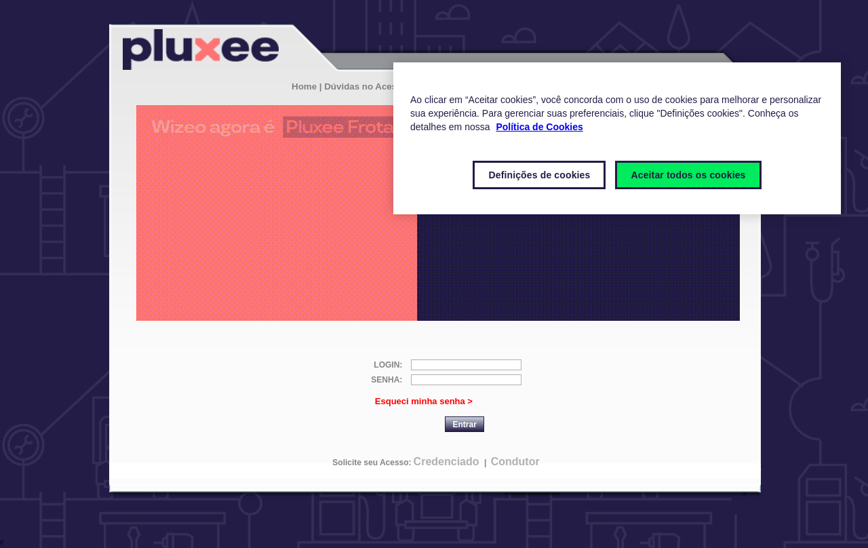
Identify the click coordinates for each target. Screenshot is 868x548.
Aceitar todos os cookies (688, 175)
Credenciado (446, 461)
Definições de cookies (539, 175)
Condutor (515, 461)
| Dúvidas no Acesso (363, 86)
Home (304, 86)
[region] (617, 138)
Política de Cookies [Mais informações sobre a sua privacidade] (539, 126)
